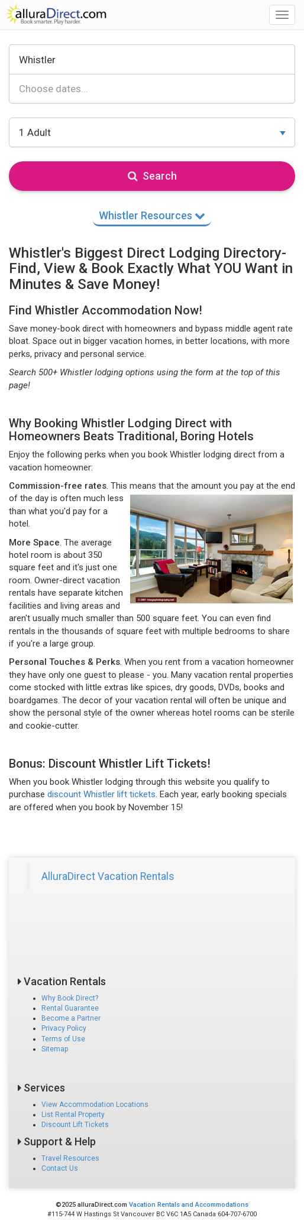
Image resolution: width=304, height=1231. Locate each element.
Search (152, 176)
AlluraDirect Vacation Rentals (107, 876)
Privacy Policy (63, 1028)
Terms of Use (63, 1039)
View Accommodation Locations (94, 1104)
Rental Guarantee (70, 1008)
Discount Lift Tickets (75, 1124)
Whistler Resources (152, 215)
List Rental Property (73, 1114)
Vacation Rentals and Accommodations (188, 1205)
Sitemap (54, 1049)
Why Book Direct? (69, 998)
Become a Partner (71, 1018)
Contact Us (59, 1168)
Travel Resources (70, 1158)
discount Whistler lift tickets (101, 794)
